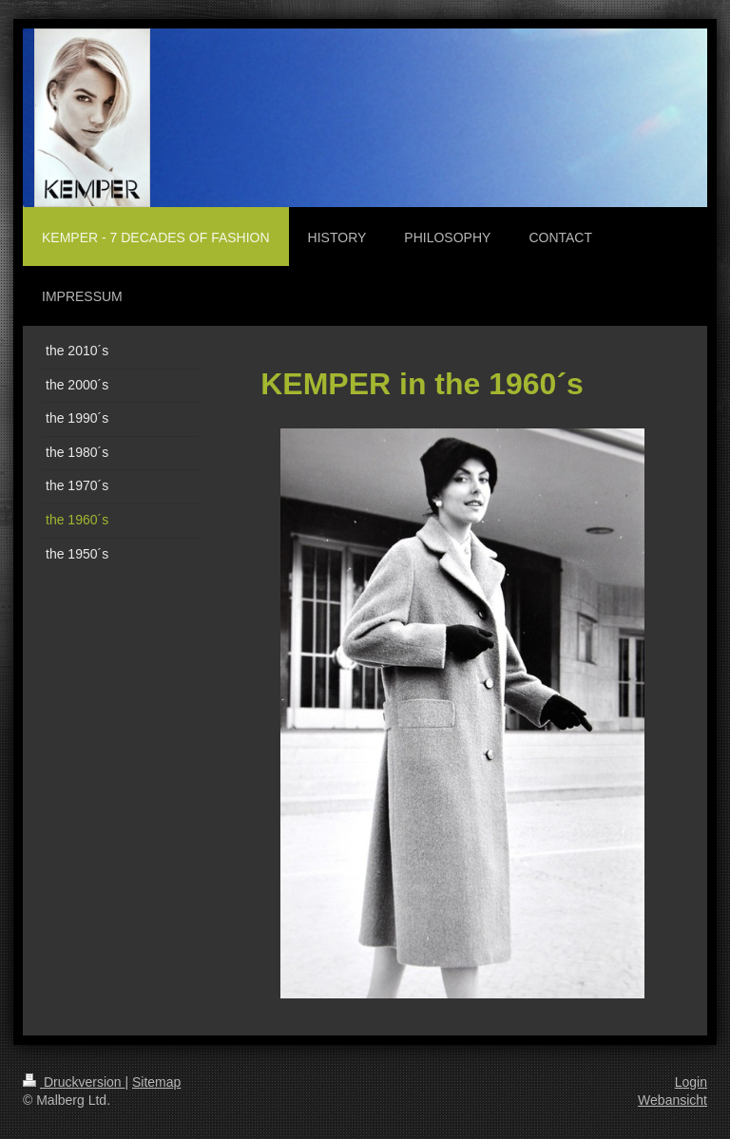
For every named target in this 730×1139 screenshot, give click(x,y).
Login (691, 1082)
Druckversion (74, 1082)
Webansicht (672, 1100)
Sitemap (156, 1082)
